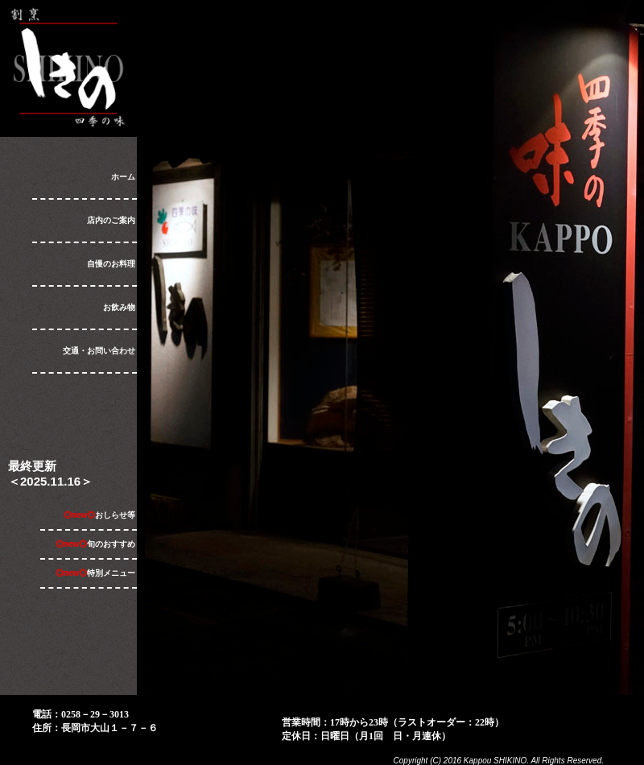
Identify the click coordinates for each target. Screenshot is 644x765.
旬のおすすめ (95, 544)
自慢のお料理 (111, 263)
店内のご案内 (111, 220)
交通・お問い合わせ (99, 350)
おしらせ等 (99, 515)
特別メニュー (95, 573)
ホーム (123, 176)
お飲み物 (119, 307)
